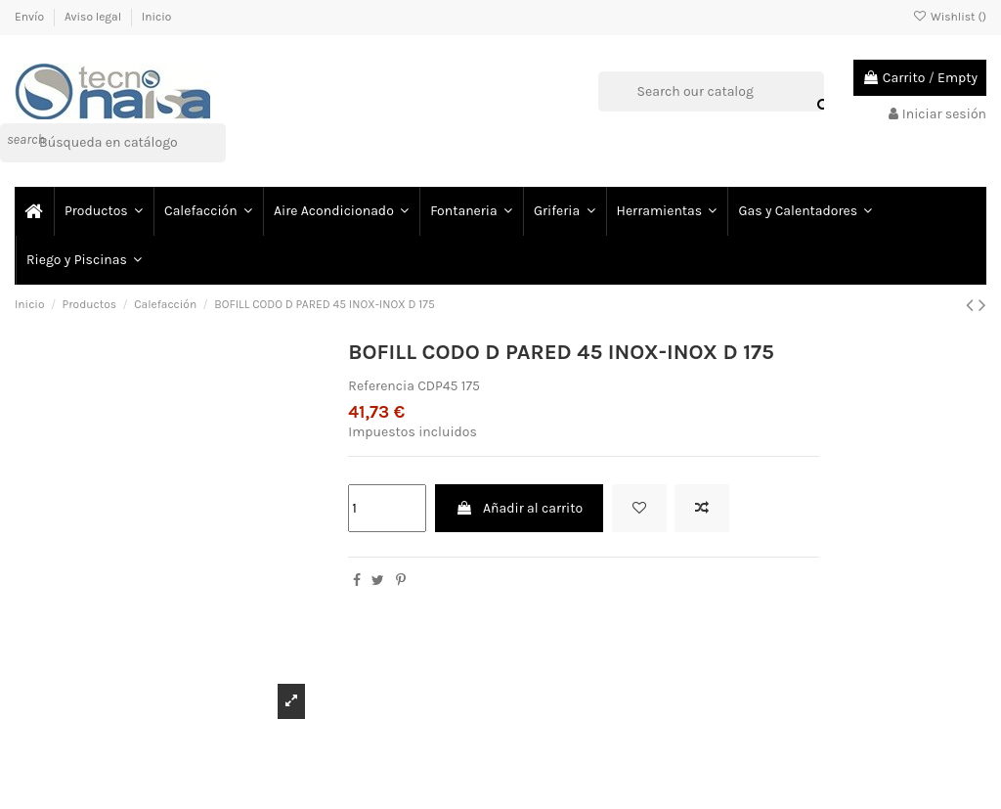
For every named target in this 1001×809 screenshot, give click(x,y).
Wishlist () (949, 16)
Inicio (157, 16)
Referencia (381, 386)
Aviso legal (94, 16)
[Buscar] (113, 142)
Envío (31, 16)
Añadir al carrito (519, 508)
